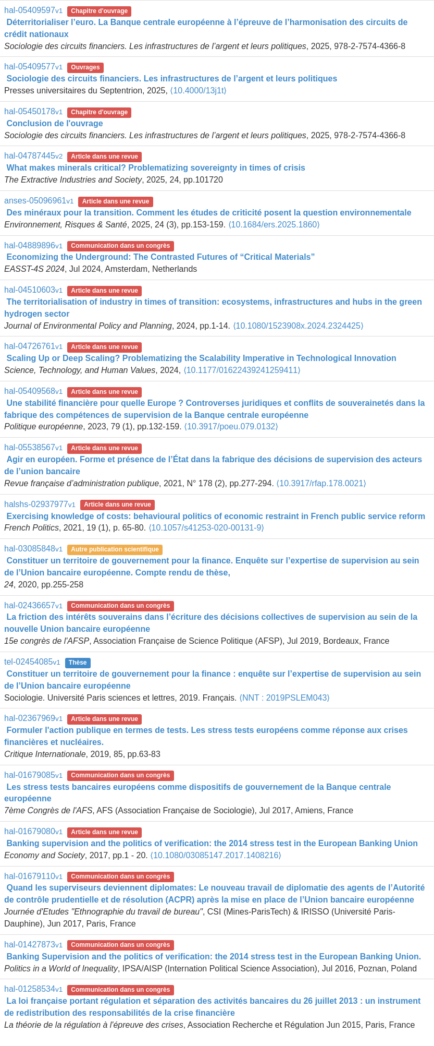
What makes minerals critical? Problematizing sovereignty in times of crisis (155, 167)
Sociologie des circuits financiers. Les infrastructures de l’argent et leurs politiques (171, 78)
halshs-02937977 (40, 504)
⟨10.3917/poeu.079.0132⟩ (231, 426)
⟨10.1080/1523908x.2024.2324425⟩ (298, 325)
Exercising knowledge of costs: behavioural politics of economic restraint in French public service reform (215, 516)
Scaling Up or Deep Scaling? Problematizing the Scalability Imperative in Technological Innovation (201, 358)
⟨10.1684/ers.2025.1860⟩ (274, 224)
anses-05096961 (39, 200)
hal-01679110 (33, 876)
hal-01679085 (33, 775)
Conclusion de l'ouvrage (54, 123)
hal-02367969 (33, 718)
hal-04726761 (33, 346)
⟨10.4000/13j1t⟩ (198, 90)
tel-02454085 (32, 661)
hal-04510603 (33, 289)
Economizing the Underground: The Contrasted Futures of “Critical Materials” (160, 257)
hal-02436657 (33, 605)
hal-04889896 (33, 245)
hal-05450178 (33, 111)
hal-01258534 (33, 988)
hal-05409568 (33, 391)
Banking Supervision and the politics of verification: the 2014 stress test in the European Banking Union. (213, 956)
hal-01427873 (33, 944)
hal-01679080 (33, 831)
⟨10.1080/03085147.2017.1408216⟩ (215, 855)
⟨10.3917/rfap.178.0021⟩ (321, 483)
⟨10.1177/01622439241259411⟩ (242, 370)
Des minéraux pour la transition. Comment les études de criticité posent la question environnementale (208, 212)
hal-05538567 (33, 447)
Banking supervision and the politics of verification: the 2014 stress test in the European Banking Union (211, 843)
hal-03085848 (33, 548)
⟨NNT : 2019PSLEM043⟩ (284, 697)
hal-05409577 (33, 66)
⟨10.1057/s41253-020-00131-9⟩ (206, 527)
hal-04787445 (33, 155)
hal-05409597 (33, 10)
